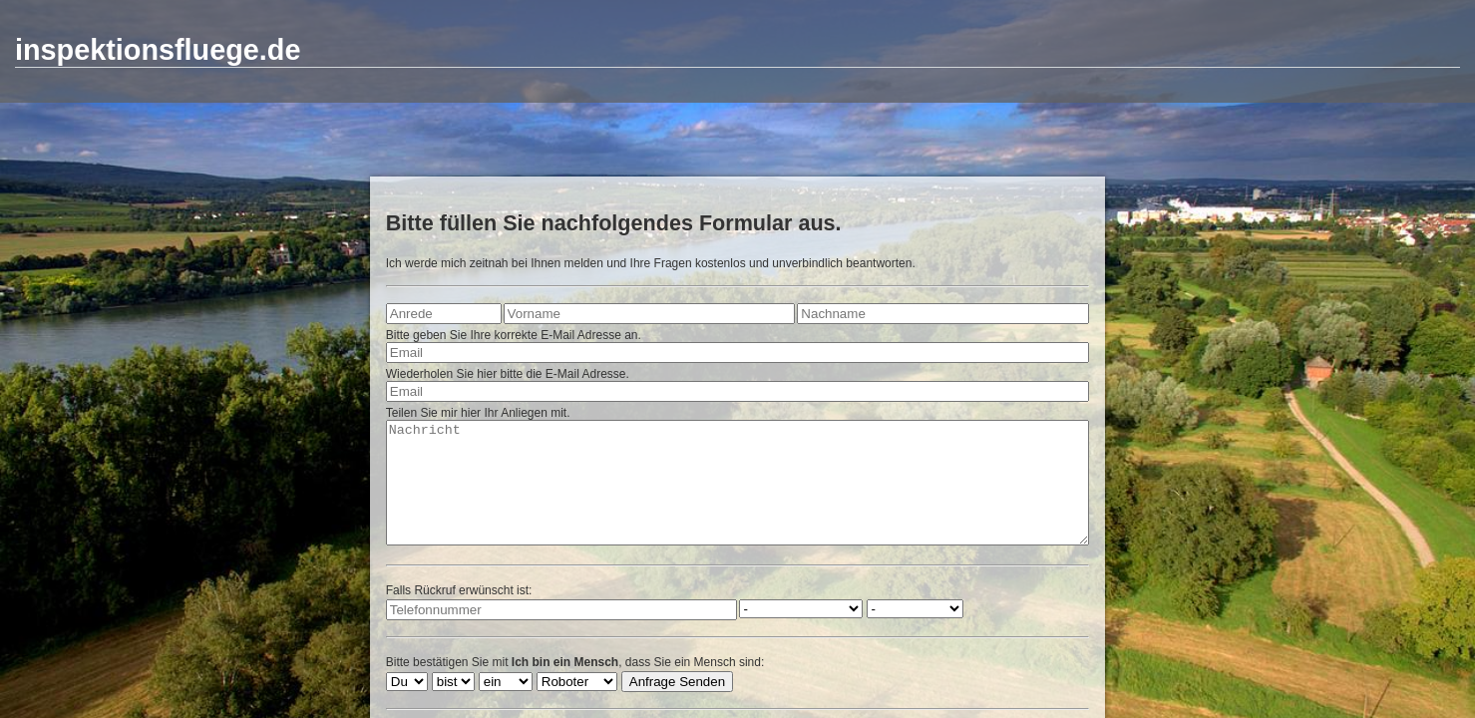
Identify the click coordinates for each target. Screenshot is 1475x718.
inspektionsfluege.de (157, 50)
